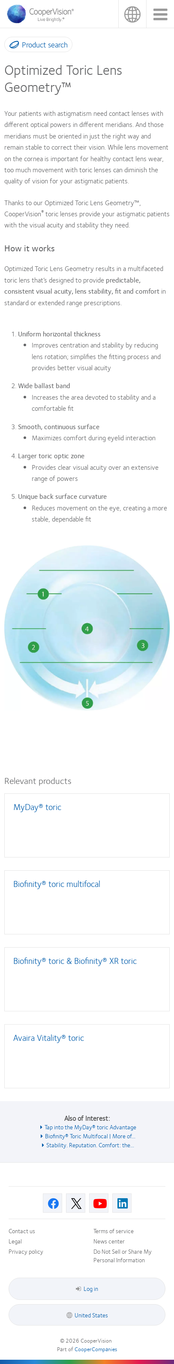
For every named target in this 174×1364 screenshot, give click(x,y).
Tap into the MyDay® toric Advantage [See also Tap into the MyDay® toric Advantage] (90, 1126)
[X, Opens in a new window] (75, 1203)
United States (132, 14)
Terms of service (113, 1230)
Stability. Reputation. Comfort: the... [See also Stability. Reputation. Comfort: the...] (90, 1144)
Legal (15, 1241)
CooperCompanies (96, 1349)
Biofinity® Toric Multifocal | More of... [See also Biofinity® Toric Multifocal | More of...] (90, 1135)
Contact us (22, 1230)
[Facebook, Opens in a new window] (52, 1203)
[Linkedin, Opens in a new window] (122, 1203)
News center (109, 1241)
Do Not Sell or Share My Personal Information (122, 1255)
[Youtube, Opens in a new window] (98, 1203)
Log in (87, 1288)
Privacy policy (26, 1251)
